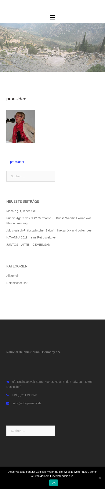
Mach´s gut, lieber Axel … (23, 211)
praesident (17, 162)
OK (53, 482)
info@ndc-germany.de (26, 403)
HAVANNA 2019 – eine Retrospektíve (30, 237)
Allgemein (12, 275)
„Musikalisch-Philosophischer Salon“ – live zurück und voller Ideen (49, 230)
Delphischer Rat (17, 283)
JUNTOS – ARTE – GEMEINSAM (28, 244)
